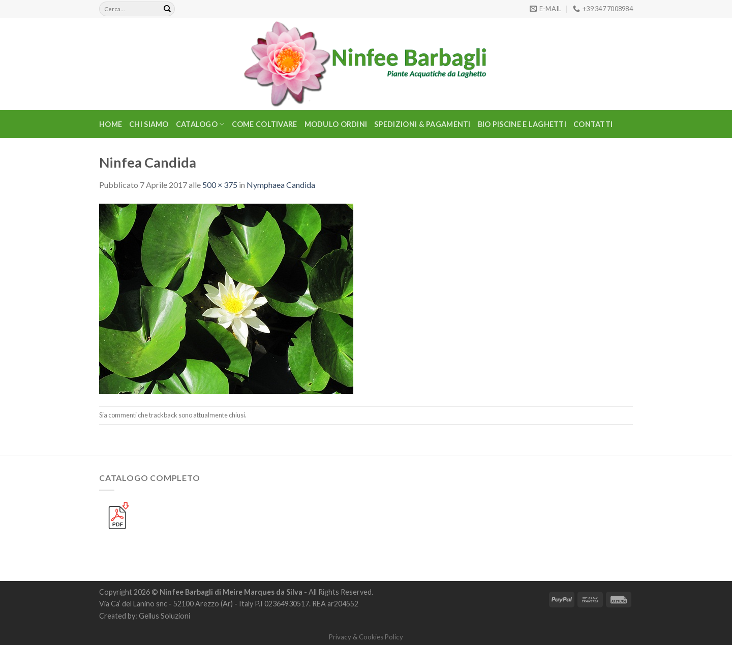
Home (110, 124)
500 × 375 (219, 184)
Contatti (593, 124)
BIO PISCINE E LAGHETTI (522, 124)
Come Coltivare (264, 124)
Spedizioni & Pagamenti (422, 124)
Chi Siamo (149, 124)
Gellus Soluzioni (164, 615)
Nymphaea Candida (281, 184)
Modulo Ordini (336, 124)
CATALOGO (200, 124)
